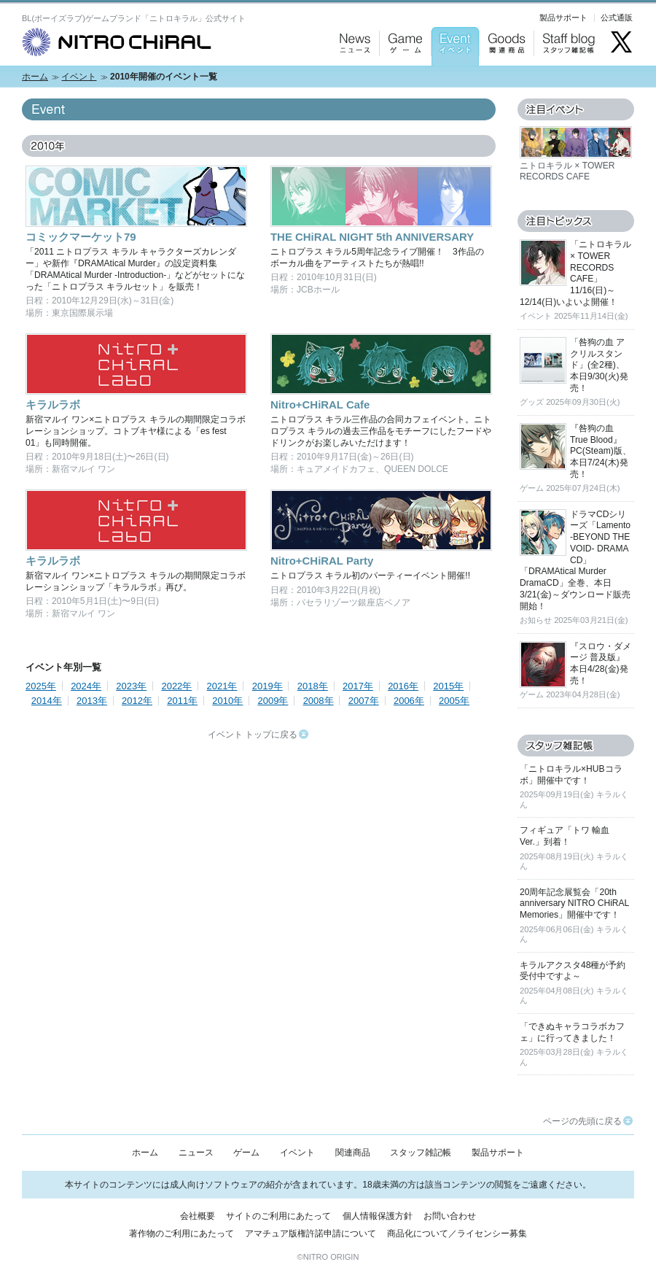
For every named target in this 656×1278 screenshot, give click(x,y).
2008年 (318, 700)
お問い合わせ (449, 1216)
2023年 (131, 686)
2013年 (92, 700)
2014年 (46, 700)
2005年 (454, 700)
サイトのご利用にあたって (278, 1216)
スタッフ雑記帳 (420, 1152)
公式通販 (617, 17)
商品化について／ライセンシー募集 (457, 1233)
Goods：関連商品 (503, 80)
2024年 (86, 686)
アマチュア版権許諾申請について (310, 1233)
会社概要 (197, 1216)
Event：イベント (453, 80)
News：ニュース (351, 80)
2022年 (176, 686)
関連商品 (352, 1152)
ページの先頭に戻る (588, 1121)
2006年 (409, 700)
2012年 (137, 700)
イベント (78, 76)
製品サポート (563, 17)
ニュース (196, 1152)
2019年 (267, 686)
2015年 (448, 686)
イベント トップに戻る (258, 734)
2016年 (403, 686)
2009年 (273, 700)
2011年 (182, 700)
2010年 (227, 700)
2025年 (41, 686)
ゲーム (246, 1152)
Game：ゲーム (402, 80)
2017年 (358, 686)
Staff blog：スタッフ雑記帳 (568, 80)
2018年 (312, 686)
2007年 (363, 700)
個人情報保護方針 (378, 1216)
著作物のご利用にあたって (181, 1233)
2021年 (222, 686)
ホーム (35, 76)
